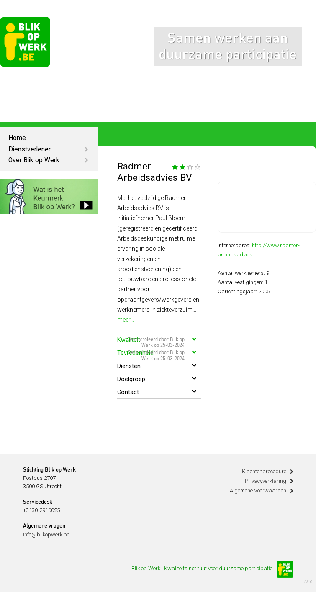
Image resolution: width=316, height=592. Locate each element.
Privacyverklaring (265, 481)
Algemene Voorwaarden (258, 490)
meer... (125, 319)
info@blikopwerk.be (46, 534)
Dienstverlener (29, 149)
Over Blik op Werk (33, 160)
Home (17, 138)
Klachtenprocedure (264, 471)
